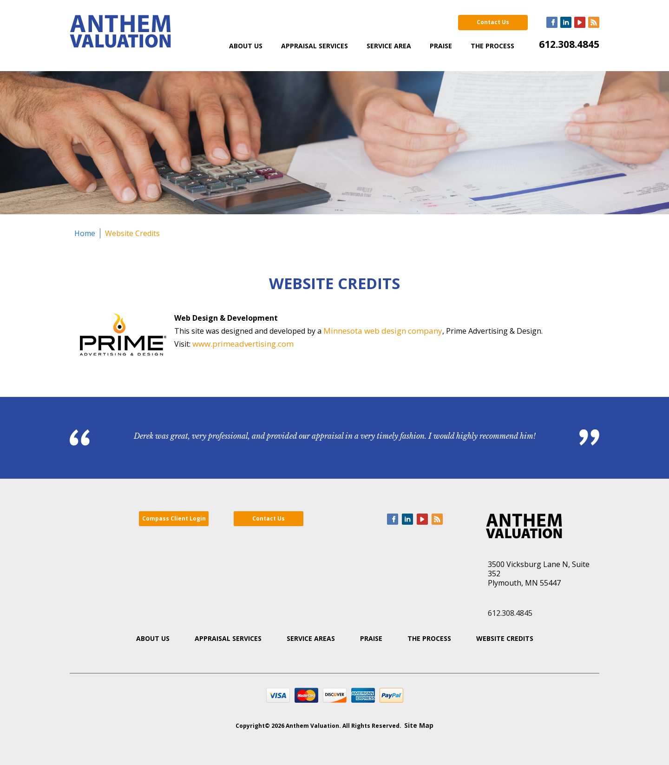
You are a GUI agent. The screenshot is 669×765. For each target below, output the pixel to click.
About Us (245, 45)
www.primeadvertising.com (243, 343)
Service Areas (311, 638)
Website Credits (132, 233)
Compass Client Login (174, 518)
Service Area (389, 45)
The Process (492, 45)
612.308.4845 (569, 44)
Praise (441, 45)
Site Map (418, 725)
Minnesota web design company (382, 330)
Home (84, 233)
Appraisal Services (314, 45)
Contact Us (493, 22)
